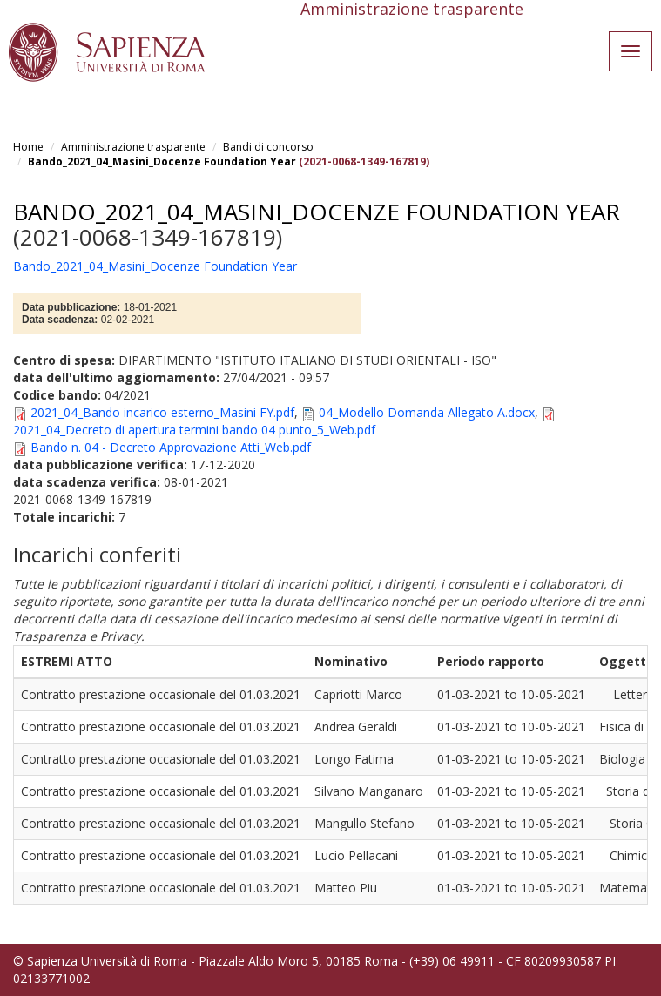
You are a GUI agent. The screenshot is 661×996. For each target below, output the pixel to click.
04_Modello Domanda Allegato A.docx (427, 412)
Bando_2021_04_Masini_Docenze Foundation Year (162, 161)
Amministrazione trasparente (133, 146)
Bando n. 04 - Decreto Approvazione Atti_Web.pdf (170, 447)
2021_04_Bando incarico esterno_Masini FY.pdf (162, 412)
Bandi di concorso (268, 146)
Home (28, 146)
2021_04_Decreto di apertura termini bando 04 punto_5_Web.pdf (194, 429)
